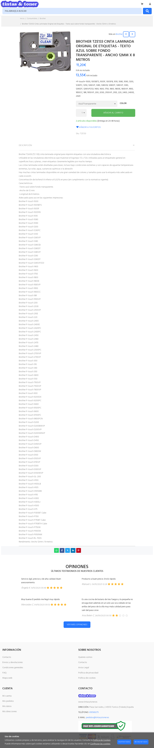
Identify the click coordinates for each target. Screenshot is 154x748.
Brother (119, 34)
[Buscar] (147, 11)
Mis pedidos (8, 701)
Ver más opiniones (77, 624)
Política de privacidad (88, 673)
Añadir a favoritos (88, 127)
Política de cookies (87, 678)
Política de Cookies (101, 740)
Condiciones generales (12, 667)
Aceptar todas (124, 742)
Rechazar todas (141, 742)
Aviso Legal (83, 667)
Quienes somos (85, 657)
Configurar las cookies (100, 744)
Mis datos (7, 706)
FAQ (4, 673)
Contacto (6, 657)
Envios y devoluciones (12, 662)
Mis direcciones (9, 711)
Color (123, 103)
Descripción (25, 145)
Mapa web (7, 678)
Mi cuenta (7, 696)
